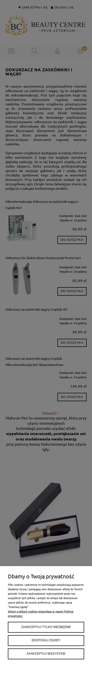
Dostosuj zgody (46, 640)
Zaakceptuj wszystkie (46, 653)
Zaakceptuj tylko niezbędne (46, 627)
